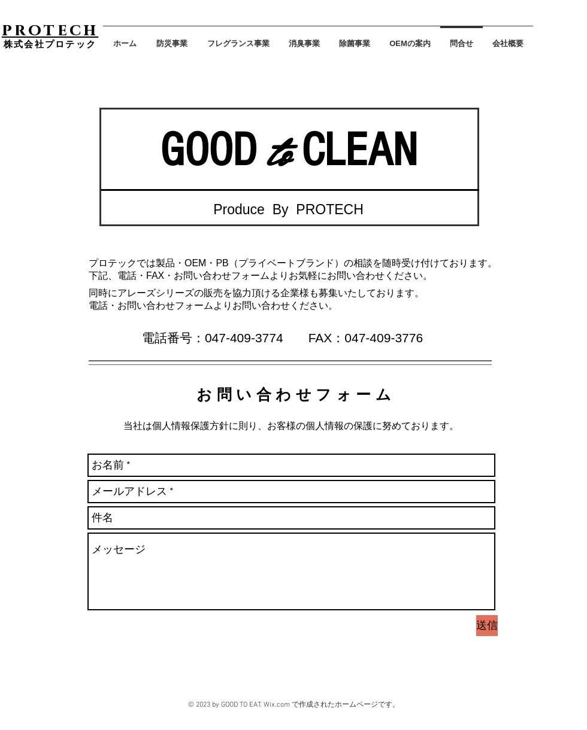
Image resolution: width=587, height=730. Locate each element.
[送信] (487, 625)
